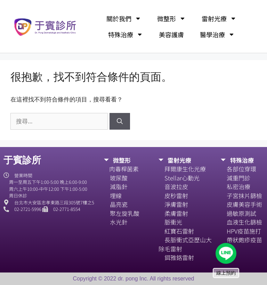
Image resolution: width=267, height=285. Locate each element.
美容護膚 (171, 34)
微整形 (171, 18)
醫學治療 (217, 34)
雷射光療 (219, 18)
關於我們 (123, 18)
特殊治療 (125, 34)
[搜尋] (120, 121)
